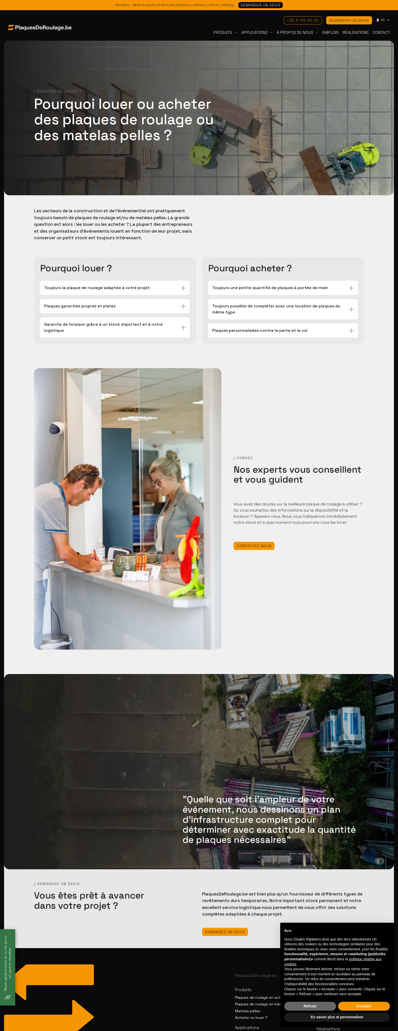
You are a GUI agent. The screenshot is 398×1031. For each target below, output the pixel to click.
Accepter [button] (364, 1006)
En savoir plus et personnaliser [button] (337, 1017)
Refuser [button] (310, 1006)
